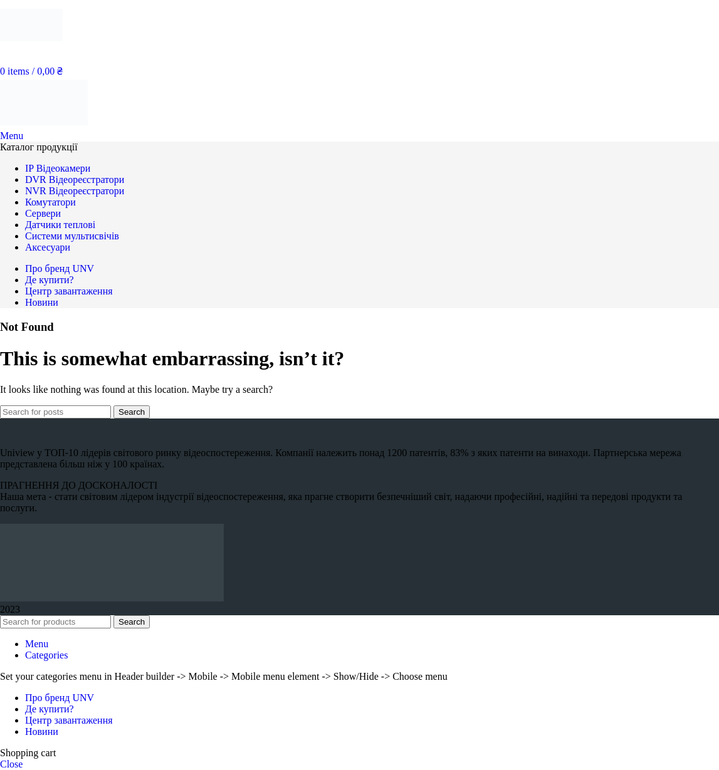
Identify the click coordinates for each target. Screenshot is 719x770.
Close (11, 764)
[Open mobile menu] (11, 135)
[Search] (55, 412)
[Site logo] (31, 46)
